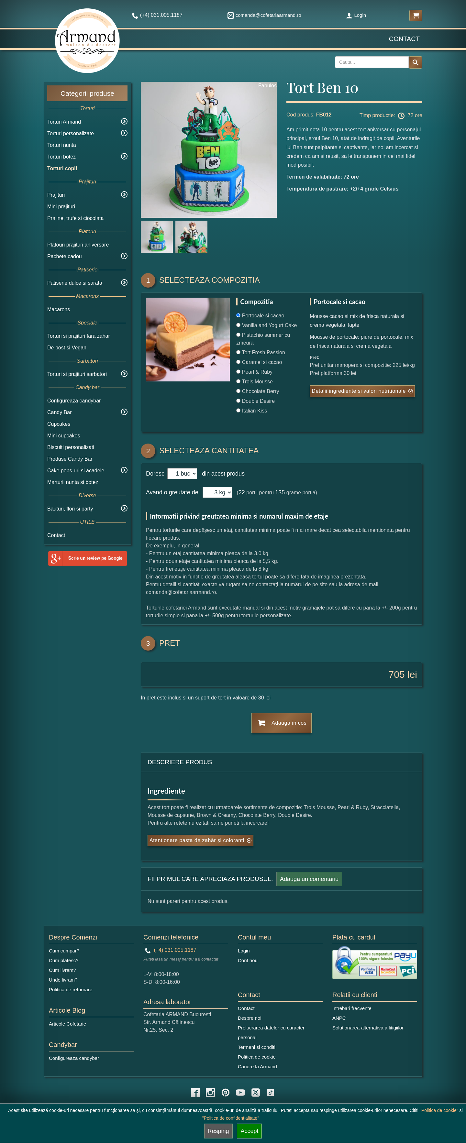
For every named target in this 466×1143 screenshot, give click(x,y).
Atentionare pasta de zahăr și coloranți (197, 840)
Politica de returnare (70, 989)
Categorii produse (87, 93)
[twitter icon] (255, 1092)
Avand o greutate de (172, 492)
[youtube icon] (240, 1092)
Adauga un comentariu (309, 879)
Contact (404, 38)
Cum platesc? (64, 960)
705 (397, 674)
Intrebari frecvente (352, 1008)
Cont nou (248, 960)
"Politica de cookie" (439, 1110)
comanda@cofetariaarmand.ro (264, 15)
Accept (249, 1131)
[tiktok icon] (270, 1092)
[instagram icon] (210, 1092)
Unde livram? (63, 980)
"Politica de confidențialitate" (230, 1118)
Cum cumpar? (64, 950)
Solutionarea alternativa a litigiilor (368, 1027)
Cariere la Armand (257, 1066)
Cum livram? (62, 970)
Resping (218, 1131)
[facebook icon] (195, 1092)
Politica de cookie (257, 1057)
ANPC (339, 1018)
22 (242, 492)
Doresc (156, 473)
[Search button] (415, 62)
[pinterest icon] (225, 1092)
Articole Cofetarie (67, 1024)
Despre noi (249, 1018)
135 (280, 492)
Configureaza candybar (74, 400)
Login (356, 15)
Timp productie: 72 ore (391, 116)
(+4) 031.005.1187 (170, 950)
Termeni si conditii (257, 1047)
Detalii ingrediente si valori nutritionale (358, 391)
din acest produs (222, 473)
